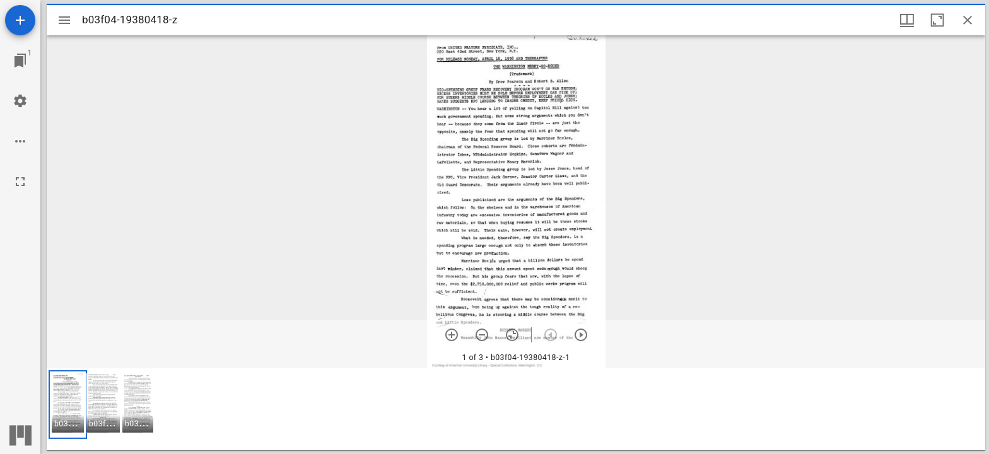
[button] (68, 404)
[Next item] (581, 335)
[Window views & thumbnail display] (907, 20)
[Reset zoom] (512, 335)
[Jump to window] (20, 60)
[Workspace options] (20, 141)
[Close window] (967, 20)
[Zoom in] (451, 335)
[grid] (516, 409)
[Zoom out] (482, 335)
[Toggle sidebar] (64, 20)
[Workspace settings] (20, 101)
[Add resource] (20, 20)
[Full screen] (20, 181)
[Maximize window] (937, 20)
